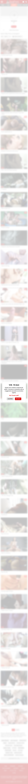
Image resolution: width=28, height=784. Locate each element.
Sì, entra (10, 398)
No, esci (18, 398)
